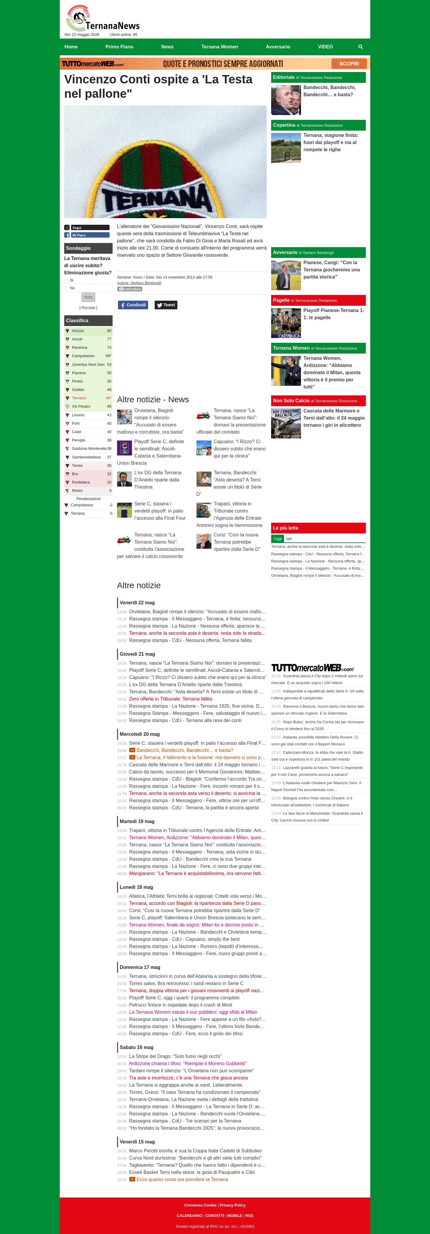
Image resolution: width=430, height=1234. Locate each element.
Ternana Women (291, 348)
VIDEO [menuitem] (325, 46)
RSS (249, 1215)
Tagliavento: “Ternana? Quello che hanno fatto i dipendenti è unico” (200, 1165)
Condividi (133, 305)
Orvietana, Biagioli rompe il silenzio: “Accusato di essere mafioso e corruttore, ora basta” (222, 611)
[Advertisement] (318, 205)
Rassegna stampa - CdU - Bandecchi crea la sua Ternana (190, 859)
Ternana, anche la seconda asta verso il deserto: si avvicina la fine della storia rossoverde (224, 793)
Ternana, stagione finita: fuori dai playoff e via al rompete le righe (330, 142)
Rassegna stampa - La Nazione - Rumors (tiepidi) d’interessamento (200, 946)
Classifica (77, 320)
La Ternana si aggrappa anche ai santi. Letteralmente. (186, 1085)
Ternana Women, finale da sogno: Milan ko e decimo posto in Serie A (202, 924)
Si (71, 280)
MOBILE (234, 1215)
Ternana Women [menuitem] (219, 46)
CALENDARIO (189, 1215)
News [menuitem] (167, 46)
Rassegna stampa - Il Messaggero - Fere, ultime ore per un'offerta (199, 800)
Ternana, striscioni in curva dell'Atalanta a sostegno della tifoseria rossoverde (210, 976)
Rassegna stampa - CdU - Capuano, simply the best (184, 939)
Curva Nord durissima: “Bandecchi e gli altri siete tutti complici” (195, 1157)
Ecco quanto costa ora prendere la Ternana (178, 1179)
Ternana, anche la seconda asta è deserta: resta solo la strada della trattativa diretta (218, 633)
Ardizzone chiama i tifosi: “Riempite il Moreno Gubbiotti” (188, 1063)
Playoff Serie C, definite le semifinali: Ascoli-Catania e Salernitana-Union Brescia (214, 670)
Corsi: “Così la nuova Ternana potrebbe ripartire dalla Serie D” (237, 542)
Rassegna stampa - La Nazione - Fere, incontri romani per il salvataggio (205, 786)
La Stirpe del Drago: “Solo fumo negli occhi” (175, 1056)
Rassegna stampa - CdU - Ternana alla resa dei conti (185, 720)
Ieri (289, 538)
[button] (88, 297)
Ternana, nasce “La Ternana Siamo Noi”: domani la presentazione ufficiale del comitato (221, 663)
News (137, 277)
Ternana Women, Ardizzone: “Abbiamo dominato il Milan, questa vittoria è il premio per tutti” (225, 837)
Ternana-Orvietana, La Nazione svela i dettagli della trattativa (193, 1099)
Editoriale (284, 77)
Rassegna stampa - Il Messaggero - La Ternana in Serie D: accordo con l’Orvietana (217, 1106)
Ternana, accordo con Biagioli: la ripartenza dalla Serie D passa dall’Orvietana (211, 903)
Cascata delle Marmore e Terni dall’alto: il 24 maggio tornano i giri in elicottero (211, 764)
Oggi (278, 538)
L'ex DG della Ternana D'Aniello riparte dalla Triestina (158, 480)
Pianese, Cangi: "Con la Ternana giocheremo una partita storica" (331, 269)
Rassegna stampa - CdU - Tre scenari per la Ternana (185, 1120)
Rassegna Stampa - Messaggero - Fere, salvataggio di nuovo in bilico (203, 713)
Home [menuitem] (71, 46)
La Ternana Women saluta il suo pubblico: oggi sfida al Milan (193, 1012)
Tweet (166, 305)
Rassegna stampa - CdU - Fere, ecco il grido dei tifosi (186, 1033)
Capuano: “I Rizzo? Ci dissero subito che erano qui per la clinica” (240, 448)
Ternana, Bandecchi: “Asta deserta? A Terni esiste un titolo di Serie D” (202, 691)
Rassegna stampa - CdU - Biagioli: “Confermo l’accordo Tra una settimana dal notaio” (219, 779)
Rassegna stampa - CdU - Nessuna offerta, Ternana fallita (190, 640)
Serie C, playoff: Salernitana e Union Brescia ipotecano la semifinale (201, 917)
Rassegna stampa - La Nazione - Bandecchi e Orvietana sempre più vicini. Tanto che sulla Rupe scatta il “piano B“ (250, 932)
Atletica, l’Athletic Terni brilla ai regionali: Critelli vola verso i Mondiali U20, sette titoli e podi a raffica (234, 896)
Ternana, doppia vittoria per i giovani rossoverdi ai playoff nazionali (199, 990)
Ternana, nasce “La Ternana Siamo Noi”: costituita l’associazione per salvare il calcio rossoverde (231, 844)
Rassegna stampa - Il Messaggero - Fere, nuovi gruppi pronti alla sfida (203, 953)
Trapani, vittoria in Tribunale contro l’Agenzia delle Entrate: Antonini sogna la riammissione (224, 830)
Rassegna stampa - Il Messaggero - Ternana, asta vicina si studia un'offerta (208, 851)
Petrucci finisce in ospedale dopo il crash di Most (180, 1004)
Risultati (88, 307)
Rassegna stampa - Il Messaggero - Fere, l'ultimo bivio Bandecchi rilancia (207, 1026)
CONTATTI (214, 1215)
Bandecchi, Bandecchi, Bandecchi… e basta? (181, 750)
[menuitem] (361, 47)
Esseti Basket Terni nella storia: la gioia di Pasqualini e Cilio (192, 1172)
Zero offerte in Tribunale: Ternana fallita (170, 698)
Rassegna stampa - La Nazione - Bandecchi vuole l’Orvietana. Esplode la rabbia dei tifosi (223, 1113)
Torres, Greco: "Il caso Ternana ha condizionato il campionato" (195, 1092)
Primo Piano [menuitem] (119, 46)
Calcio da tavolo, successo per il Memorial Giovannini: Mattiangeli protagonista (212, 771)
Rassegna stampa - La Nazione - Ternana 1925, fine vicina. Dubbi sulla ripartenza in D (220, 706)
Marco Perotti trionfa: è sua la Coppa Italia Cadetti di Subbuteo (195, 1150)
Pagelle (281, 300)
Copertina (284, 125)
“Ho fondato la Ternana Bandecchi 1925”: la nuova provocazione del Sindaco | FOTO (219, 1128)
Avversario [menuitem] (278, 46)
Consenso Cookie (200, 1205)
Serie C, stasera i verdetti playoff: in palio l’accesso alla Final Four (160, 511)
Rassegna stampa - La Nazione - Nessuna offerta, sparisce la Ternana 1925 (209, 626)
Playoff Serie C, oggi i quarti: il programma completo (184, 997)
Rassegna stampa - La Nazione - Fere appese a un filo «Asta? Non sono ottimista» (217, 1019)
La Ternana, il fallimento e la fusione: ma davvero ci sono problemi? (204, 757)
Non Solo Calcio (291, 400)
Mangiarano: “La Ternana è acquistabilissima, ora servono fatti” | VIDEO (205, 873)
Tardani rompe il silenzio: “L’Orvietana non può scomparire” (191, 1070)
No (72, 288)
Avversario (285, 252)
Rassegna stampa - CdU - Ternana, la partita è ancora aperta (194, 807)
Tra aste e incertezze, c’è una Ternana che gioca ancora (188, 1077)
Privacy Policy (233, 1205)
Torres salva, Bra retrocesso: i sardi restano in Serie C (186, 983)
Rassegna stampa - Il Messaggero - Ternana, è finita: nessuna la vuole (204, 618)
